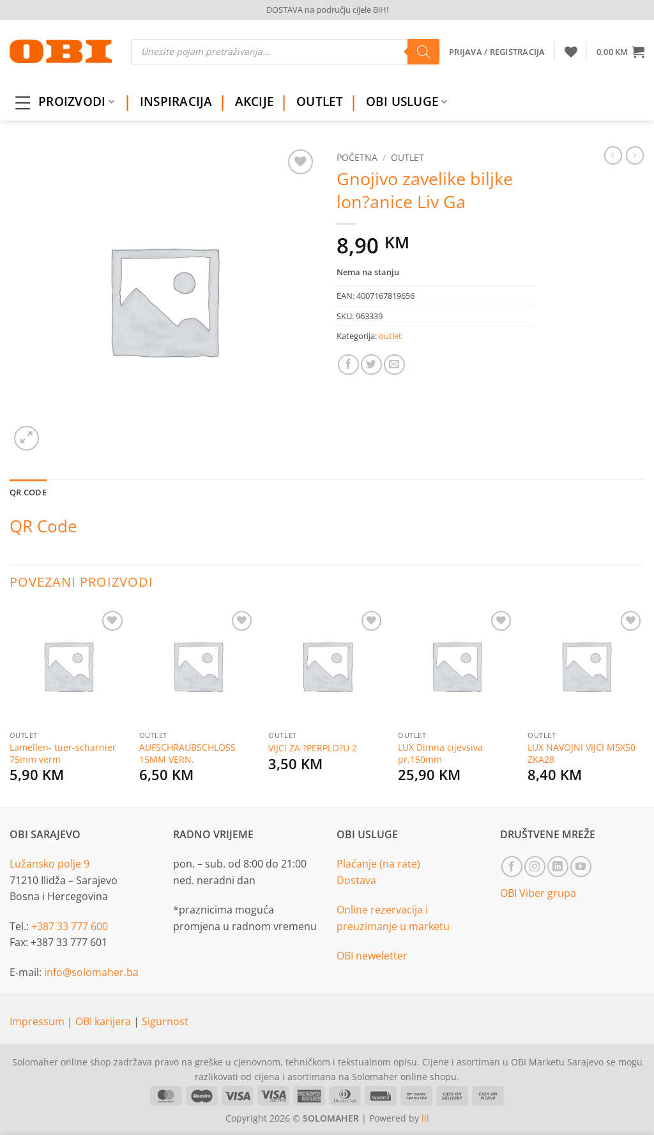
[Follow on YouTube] (580, 866)
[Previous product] (635, 155)
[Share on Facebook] (348, 364)
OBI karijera (104, 1021)
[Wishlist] (571, 52)
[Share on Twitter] (371, 364)
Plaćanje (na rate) (378, 864)
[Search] (423, 51)
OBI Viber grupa (538, 893)
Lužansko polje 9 (49, 864)
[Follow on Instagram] (534, 866)
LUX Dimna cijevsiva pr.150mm (440, 753)
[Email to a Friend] (394, 364)
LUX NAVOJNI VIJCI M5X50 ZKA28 (581, 753)
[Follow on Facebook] (511, 866)
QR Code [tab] (28, 492)
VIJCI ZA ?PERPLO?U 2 (312, 748)
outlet (407, 157)
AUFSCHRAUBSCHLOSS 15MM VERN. (187, 753)
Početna (357, 157)
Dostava (356, 880)
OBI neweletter (372, 956)
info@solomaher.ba (91, 972)
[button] (620, 52)
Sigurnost (165, 1021)
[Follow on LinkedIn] (557, 866)
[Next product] (613, 155)
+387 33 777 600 (69, 926)
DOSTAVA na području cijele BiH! (327, 9)
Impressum (38, 1021)
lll (425, 1118)
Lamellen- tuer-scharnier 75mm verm (63, 753)
